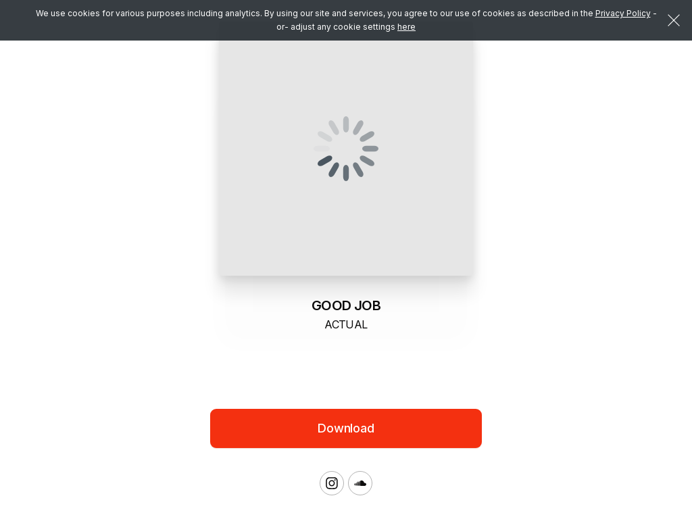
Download (346, 428)
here (406, 27)
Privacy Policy (623, 13)
